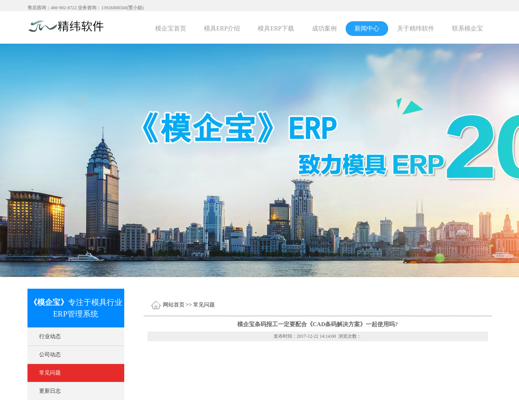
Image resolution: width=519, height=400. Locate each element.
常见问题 (50, 373)
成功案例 (324, 28)
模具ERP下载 (276, 28)
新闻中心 (367, 28)
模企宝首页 (170, 28)
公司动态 (50, 354)
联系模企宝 (467, 28)
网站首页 (174, 305)
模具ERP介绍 (222, 28)
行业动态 (50, 336)
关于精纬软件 (415, 28)
